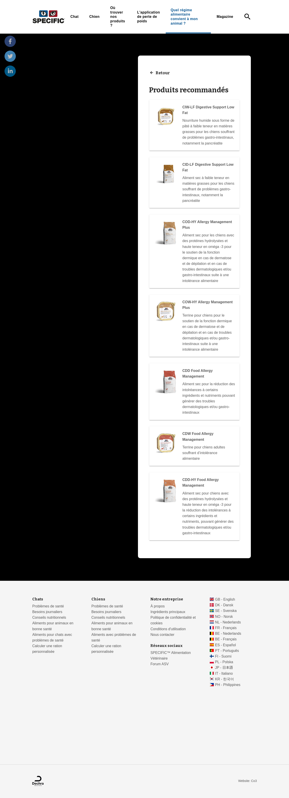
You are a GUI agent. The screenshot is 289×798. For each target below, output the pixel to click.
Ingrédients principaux (167, 612)
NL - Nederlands (228, 622)
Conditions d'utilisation (168, 629)
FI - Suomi (223, 656)
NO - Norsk (224, 616)
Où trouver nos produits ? (117, 16)
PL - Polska (224, 662)
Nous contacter (162, 635)
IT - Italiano (224, 673)
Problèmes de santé (48, 606)
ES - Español (225, 645)
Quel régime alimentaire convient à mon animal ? (184, 16)
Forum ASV (159, 664)
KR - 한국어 (224, 679)
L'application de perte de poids (148, 16)
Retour (163, 72)
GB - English (225, 599)
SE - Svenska (226, 611)
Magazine (225, 17)
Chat (74, 17)
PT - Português (227, 651)
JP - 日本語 (224, 668)
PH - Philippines (227, 685)
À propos (157, 606)
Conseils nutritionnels (49, 617)
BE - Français (226, 639)
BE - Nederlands (228, 633)
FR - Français (226, 628)
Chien (94, 17)
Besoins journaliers (47, 612)
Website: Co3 (247, 781)
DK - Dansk (224, 605)
